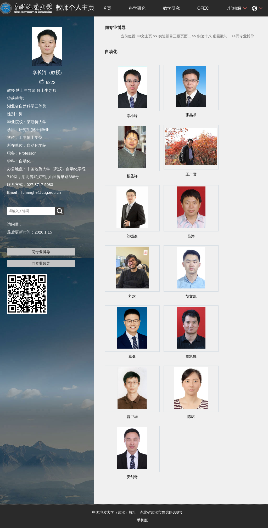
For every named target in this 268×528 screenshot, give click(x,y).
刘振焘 (132, 236)
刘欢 (132, 296)
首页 (107, 8)
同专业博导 (41, 252)
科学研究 (137, 8)
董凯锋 (191, 356)
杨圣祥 (132, 176)
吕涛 (191, 236)
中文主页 (144, 36)
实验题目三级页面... (174, 36)
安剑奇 (132, 477)
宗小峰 (132, 116)
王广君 (191, 174)
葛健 (132, 356)
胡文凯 (191, 296)
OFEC (203, 8)
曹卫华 (132, 417)
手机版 (142, 520)
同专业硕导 (41, 263)
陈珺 (191, 417)
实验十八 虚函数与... (214, 36)
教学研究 (171, 8)
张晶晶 (191, 115)
